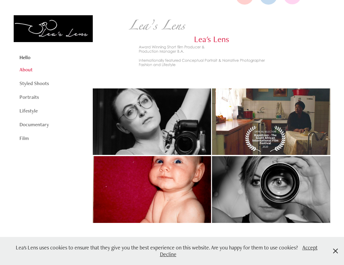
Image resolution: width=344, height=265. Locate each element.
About (26, 69)
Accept (310, 247)
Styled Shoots (34, 83)
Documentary (34, 124)
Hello (24, 57)
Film (24, 138)
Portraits (29, 97)
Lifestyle (28, 110)
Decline (168, 254)
